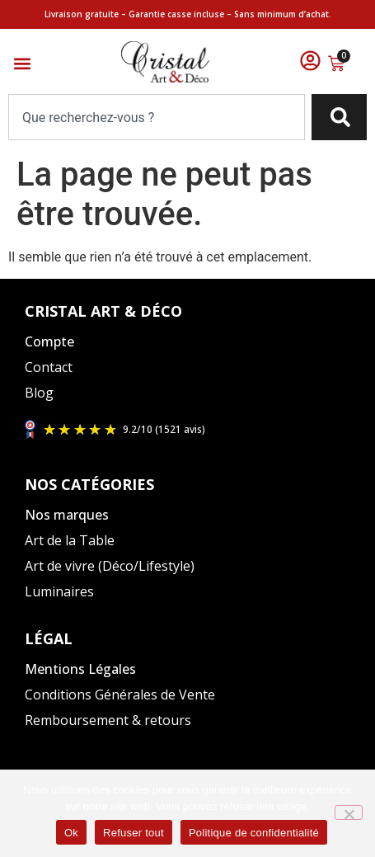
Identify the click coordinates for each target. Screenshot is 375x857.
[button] (21, 64)
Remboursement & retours (108, 720)
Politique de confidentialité (254, 832)
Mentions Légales (80, 669)
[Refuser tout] (349, 812)
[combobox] (156, 117)
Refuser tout (133, 832)
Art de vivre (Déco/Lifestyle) (110, 566)
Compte (49, 341)
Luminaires (59, 591)
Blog (39, 393)
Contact (49, 367)
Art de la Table (70, 540)
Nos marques (67, 515)
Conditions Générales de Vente (120, 694)
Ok (71, 832)
